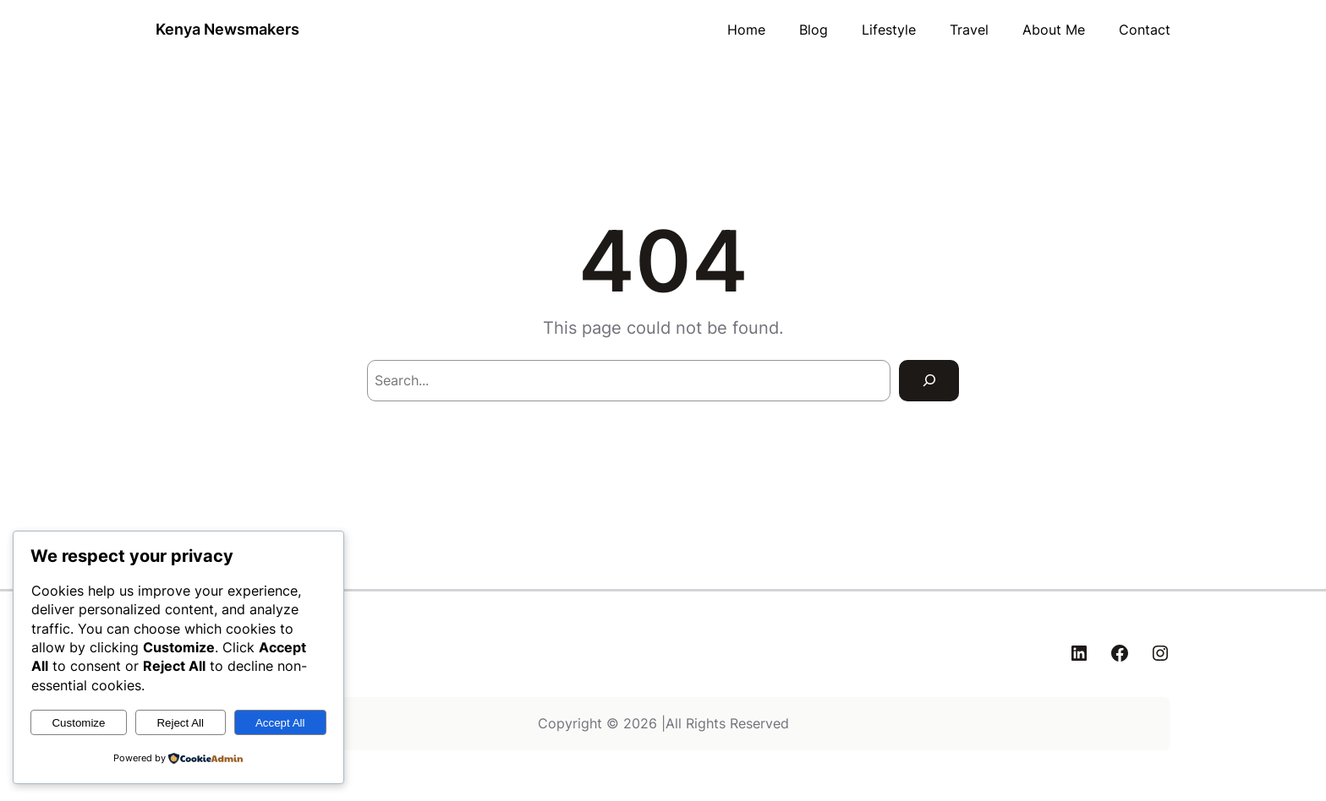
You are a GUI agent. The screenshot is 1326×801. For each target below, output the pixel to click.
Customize (78, 723)
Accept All (280, 723)
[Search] (929, 380)
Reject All (180, 723)
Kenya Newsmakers (227, 29)
